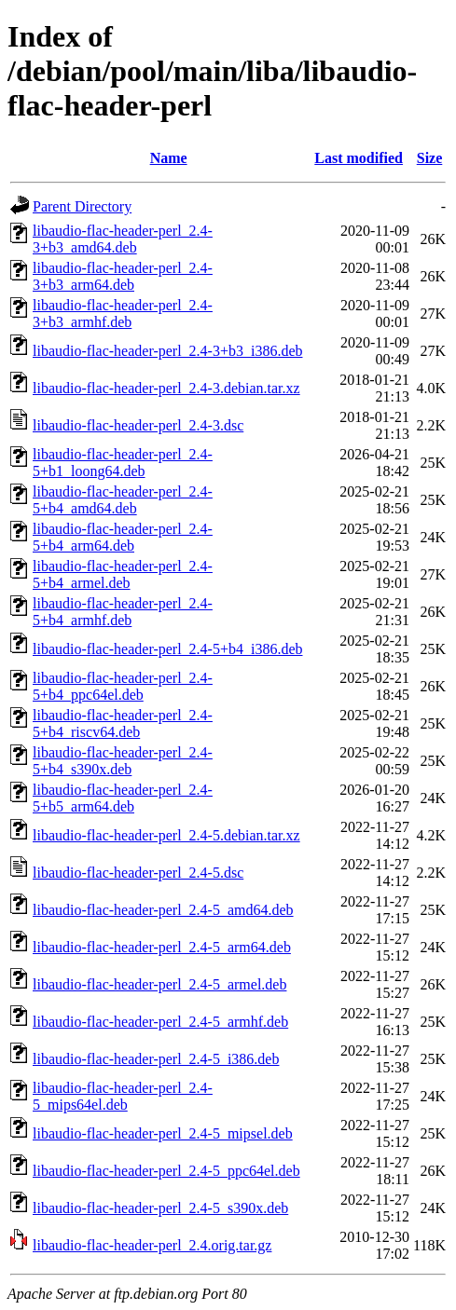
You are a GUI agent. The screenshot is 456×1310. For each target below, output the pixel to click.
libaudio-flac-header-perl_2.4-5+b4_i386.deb (167, 649)
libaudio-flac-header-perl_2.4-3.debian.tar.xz (166, 388)
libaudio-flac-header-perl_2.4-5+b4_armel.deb (123, 574)
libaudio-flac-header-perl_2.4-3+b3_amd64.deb (123, 239)
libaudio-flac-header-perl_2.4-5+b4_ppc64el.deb (123, 686)
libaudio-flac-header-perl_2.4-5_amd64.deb (163, 910)
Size (430, 158)
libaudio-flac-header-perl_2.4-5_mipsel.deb (163, 1133)
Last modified (358, 158)
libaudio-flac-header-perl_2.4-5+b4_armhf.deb (123, 611)
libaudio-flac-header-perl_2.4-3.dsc (138, 425)
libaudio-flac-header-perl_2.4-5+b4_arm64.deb (123, 537)
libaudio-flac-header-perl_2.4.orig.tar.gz (152, 1245)
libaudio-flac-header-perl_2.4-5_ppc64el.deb (166, 1171)
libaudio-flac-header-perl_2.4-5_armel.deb (159, 984)
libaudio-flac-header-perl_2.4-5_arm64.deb (162, 947)
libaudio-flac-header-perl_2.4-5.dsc (138, 872)
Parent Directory (82, 206)
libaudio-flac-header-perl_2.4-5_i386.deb (156, 1059)
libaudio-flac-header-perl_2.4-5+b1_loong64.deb (123, 462)
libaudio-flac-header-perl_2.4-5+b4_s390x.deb (123, 760)
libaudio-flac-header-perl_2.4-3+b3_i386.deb (167, 351)
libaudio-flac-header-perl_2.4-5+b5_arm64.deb (123, 798)
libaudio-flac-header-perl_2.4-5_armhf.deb (160, 1022)
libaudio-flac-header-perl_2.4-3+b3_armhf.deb (123, 313)
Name (168, 158)
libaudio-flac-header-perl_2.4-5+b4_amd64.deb (123, 500)
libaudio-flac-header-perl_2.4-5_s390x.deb (160, 1208)
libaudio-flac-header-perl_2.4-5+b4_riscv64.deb (123, 723)
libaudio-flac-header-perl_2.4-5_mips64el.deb (123, 1096)
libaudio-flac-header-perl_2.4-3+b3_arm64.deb (123, 276)
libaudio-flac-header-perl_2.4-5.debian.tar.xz (166, 835)
